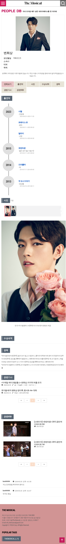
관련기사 (7, 90)
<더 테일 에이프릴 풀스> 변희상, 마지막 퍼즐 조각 (21, 382)
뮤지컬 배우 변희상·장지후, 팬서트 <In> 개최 (19, 390)
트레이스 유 (23, 122)
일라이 (21, 133)
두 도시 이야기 (24, 181)
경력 (58, 84)
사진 (33, 84)
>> (44, 400)
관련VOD (20, 90)
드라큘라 (22, 165)
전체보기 (7, 84)
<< (21, 400)
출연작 (20, 84)
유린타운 (22, 148)
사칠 (20, 111)
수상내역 (45, 84)
